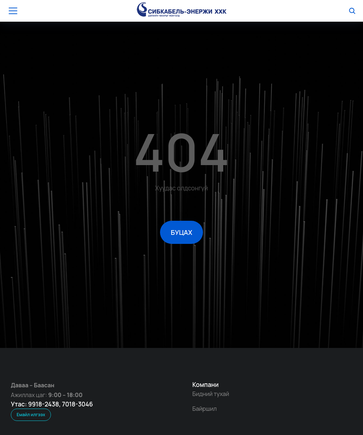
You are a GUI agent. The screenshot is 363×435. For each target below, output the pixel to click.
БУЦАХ (181, 232)
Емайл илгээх (31, 415)
